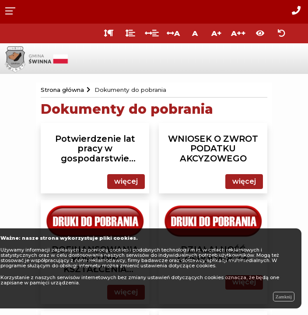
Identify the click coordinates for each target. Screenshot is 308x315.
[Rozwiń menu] (13, 10)
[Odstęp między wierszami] (130, 33)
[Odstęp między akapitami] (109, 33)
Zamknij (284, 296)
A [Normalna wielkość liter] (195, 33)
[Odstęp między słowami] (152, 33)
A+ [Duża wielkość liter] (216, 33)
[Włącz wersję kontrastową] (260, 33)
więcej (126, 181)
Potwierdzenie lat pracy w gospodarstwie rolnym (95, 149)
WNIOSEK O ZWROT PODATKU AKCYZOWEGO (213, 149)
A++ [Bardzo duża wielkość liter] (238, 33)
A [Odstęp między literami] (173, 33)
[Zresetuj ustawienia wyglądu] (281, 33)
